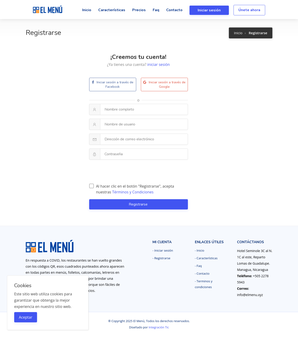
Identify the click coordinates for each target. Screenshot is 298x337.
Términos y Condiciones (133, 192)
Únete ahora (249, 10)
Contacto (174, 10)
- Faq (198, 266)
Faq (156, 10)
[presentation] (138, 172)
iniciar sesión (158, 64)
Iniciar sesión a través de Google (164, 84)
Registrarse (139, 204)
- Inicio (199, 250)
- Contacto (202, 273)
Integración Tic (159, 327)
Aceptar (25, 317)
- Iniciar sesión (162, 250)
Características (111, 10)
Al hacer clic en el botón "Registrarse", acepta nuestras (131, 189)
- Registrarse (161, 258)
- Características (206, 258)
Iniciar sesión (209, 10)
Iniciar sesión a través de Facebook (112, 84)
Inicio (86, 10)
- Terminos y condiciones (204, 284)
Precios (139, 10)
